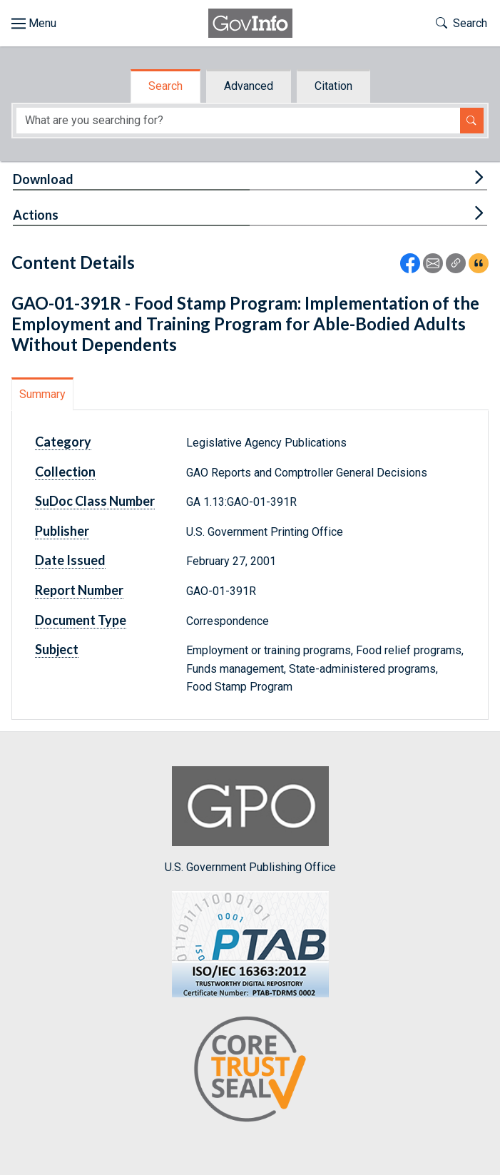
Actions (35, 215)
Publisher (62, 531)
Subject (56, 649)
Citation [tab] (333, 86)
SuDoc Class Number (95, 501)
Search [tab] (165, 86)
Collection (65, 471)
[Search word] (238, 121)
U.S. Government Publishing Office (250, 820)
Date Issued (70, 560)
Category (63, 441)
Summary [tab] (42, 394)
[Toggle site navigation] (33, 23)
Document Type (80, 620)
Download (43, 179)
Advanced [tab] (248, 86)
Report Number (79, 590)
